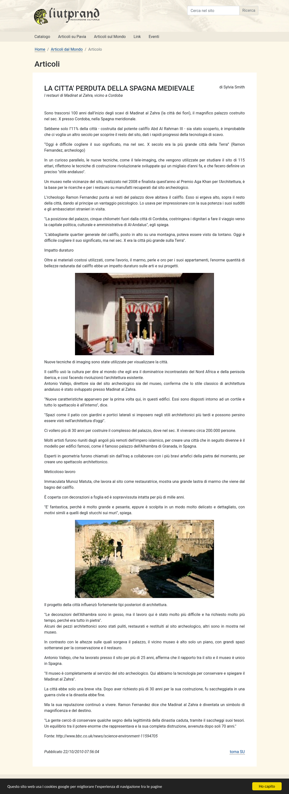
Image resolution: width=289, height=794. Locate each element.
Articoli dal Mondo (67, 49)
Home (40, 49)
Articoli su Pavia (72, 36)
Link (137, 36)
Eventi (154, 36)
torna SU (237, 751)
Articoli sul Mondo (110, 36)
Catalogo (42, 36)
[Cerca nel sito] (213, 10)
